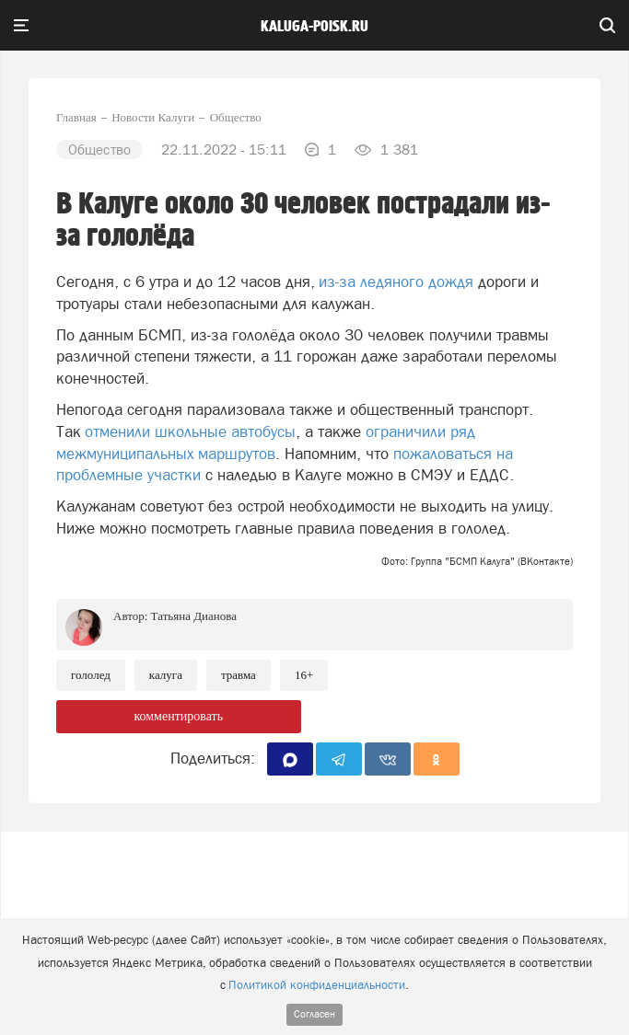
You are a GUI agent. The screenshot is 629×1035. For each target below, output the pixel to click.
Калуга (165, 675)
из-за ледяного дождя (396, 281)
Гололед (91, 675)
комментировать (178, 716)
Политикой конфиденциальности (316, 985)
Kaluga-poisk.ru (314, 26)
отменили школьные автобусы (190, 431)
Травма (238, 675)
